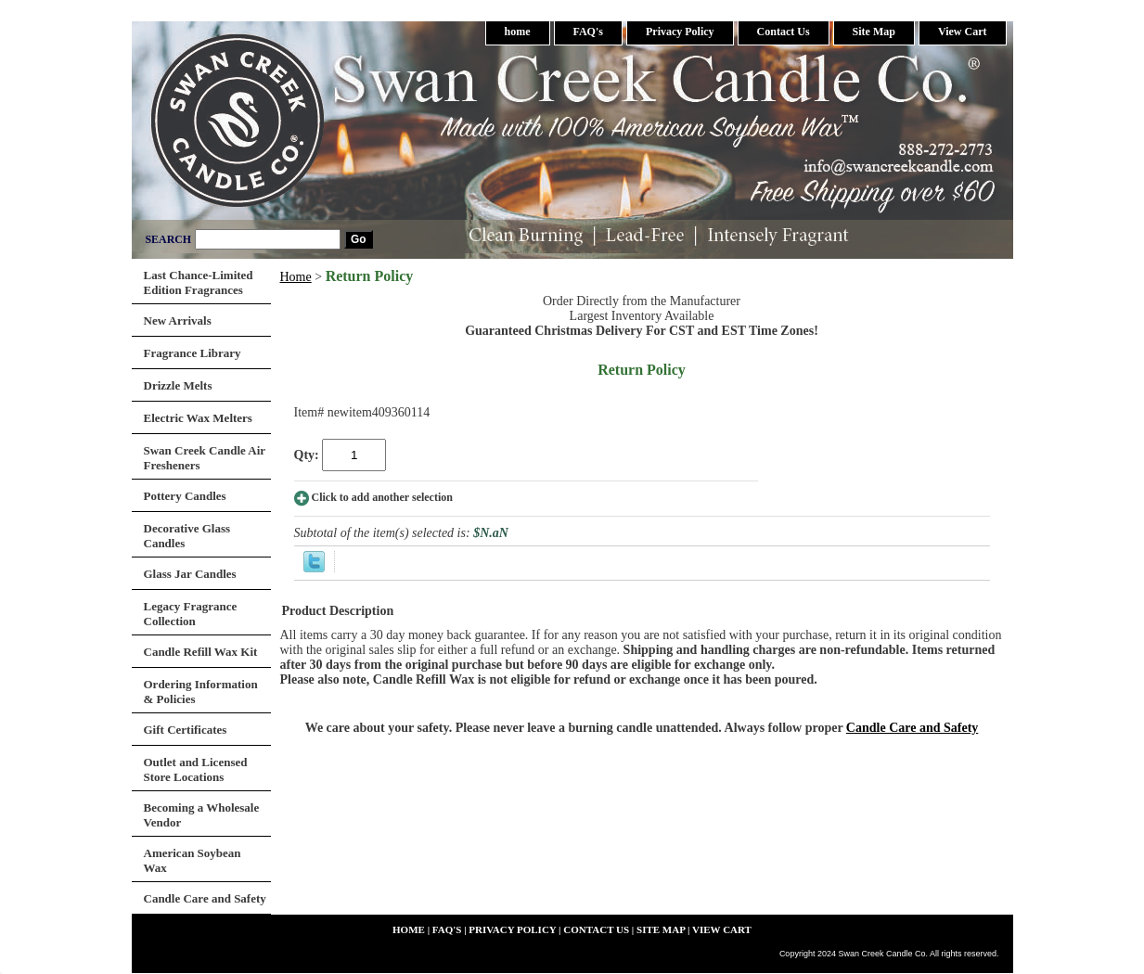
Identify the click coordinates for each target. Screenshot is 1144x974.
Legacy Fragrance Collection (191, 613)
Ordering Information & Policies (201, 691)
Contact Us (783, 31)
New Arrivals (178, 320)
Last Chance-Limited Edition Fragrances (198, 282)
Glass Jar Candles (190, 574)
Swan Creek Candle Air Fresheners (205, 457)
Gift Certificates (185, 730)
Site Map (874, 31)
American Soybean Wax (192, 860)
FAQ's (588, 31)
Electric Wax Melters (198, 418)
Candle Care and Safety (912, 728)
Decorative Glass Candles (187, 535)
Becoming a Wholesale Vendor (202, 815)
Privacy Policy (680, 31)
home (518, 31)
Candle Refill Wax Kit (201, 652)
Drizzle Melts (178, 385)
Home (296, 277)
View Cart (962, 31)
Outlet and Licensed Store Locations (196, 769)
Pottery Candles (185, 496)
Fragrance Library (192, 353)
